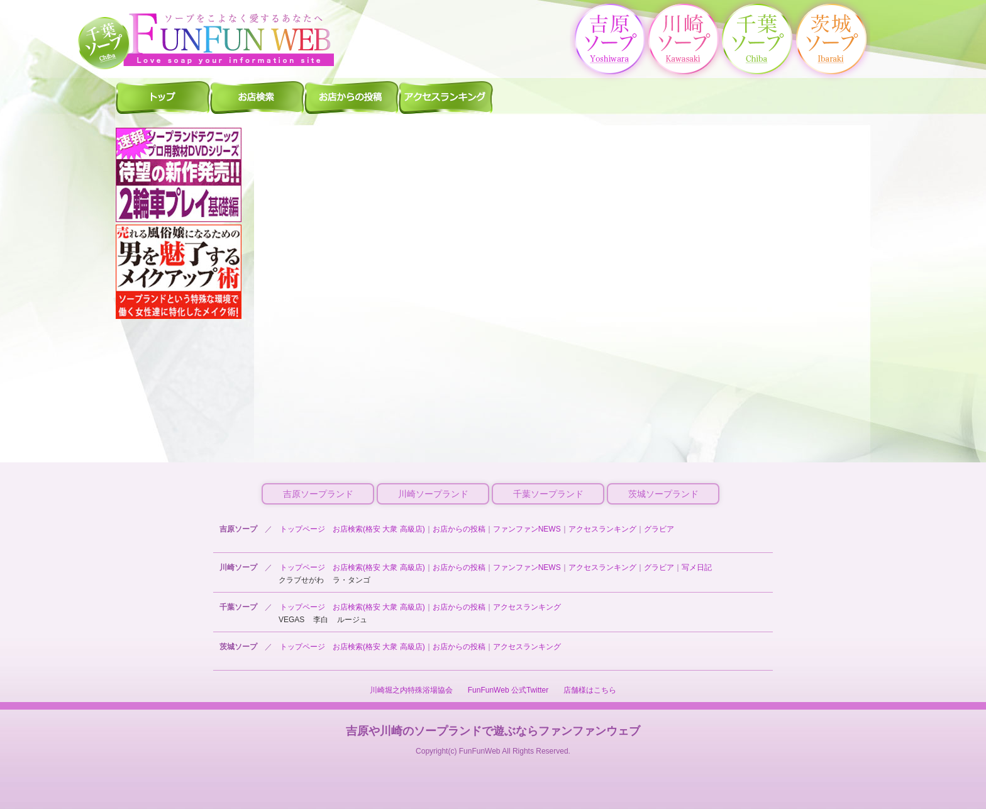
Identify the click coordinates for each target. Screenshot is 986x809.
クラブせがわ (301, 580)
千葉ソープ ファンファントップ (163, 97)
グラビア (659, 529)
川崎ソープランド (433, 494)
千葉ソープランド (548, 494)
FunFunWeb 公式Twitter (508, 690)
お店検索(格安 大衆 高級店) (379, 529)
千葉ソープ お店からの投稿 (351, 97)
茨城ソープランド (663, 494)
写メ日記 (697, 567)
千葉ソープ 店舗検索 (257, 97)
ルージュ (352, 619)
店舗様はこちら (589, 690)
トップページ (302, 529)
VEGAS (291, 619)
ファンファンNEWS (527, 529)
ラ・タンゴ (351, 580)
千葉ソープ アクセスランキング (446, 97)
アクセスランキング (602, 529)
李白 (320, 619)
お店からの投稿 (459, 529)
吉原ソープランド (318, 494)
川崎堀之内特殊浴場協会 (411, 690)
